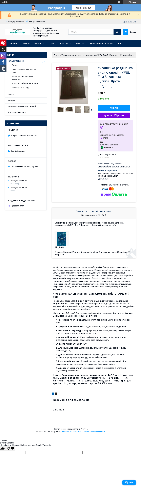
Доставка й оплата (17, 112)
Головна (12, 43)
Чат (129, 482)
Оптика (15, 65)
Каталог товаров (16, 61)
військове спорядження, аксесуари (22, 77)
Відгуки (11, 100)
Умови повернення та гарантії (22, 106)
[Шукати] (117, 32)
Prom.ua (84, 429)
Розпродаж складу (20, 88)
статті (80, 43)
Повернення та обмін (101, 43)
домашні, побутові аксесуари (25, 83)
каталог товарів (32, 43)
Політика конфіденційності (94, 432)
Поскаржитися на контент (71, 432)
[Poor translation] (10, 448)
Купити (114, 108)
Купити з (114, 115)
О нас (52, 43)
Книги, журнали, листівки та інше (24, 70)
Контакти (65, 43)
